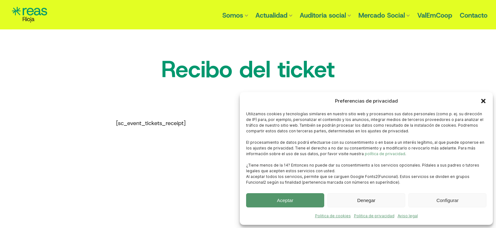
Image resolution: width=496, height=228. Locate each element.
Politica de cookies (333, 215)
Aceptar (285, 200)
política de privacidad (385, 153)
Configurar (448, 200)
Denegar (366, 200)
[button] (483, 101)
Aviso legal (408, 215)
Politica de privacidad (374, 215)
